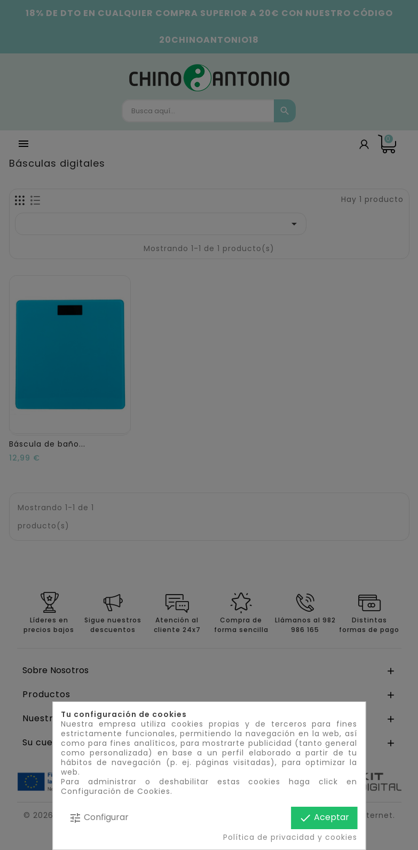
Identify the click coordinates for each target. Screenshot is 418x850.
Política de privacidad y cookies (290, 837)
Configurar (99, 817)
